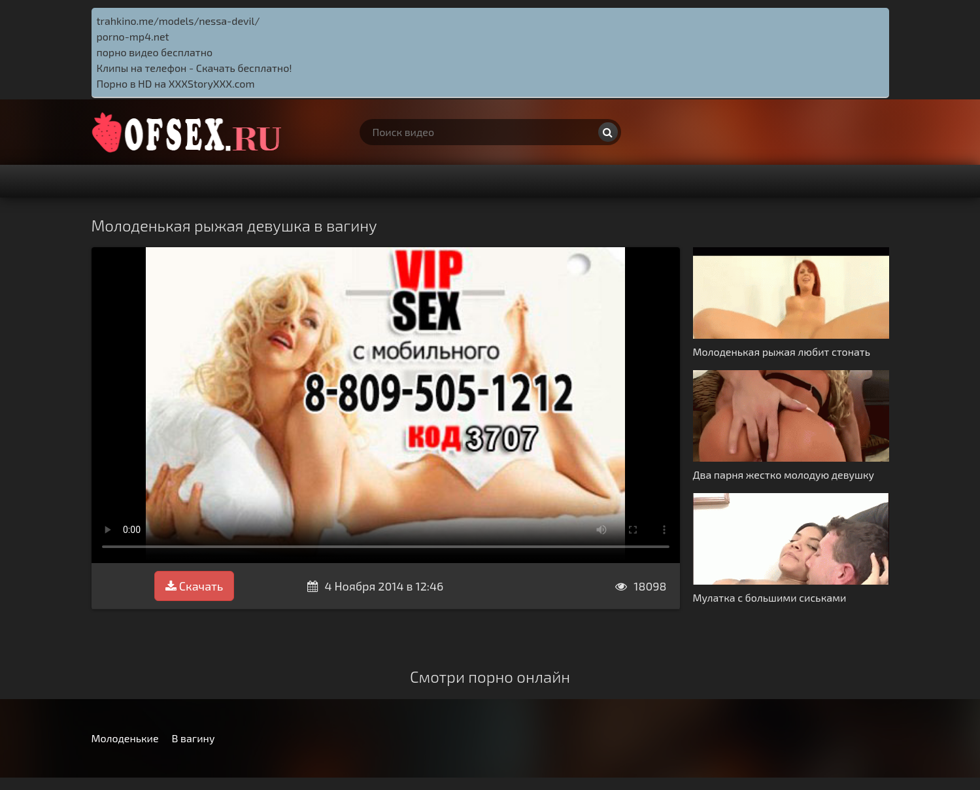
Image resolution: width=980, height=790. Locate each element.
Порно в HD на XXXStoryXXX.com (176, 83)
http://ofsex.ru (190, 132)
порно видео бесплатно (155, 52)
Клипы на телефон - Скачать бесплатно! (194, 67)
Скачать (194, 586)
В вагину (193, 738)
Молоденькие (125, 738)
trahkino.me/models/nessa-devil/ (178, 20)
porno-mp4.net (133, 36)
